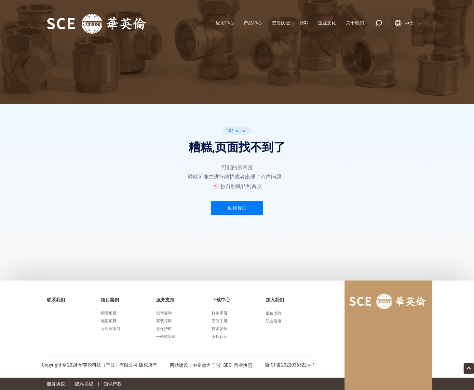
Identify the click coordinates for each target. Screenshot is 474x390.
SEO (227, 365)
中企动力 (202, 365)
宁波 (216, 365)
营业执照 (243, 365)
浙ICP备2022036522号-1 (290, 365)
